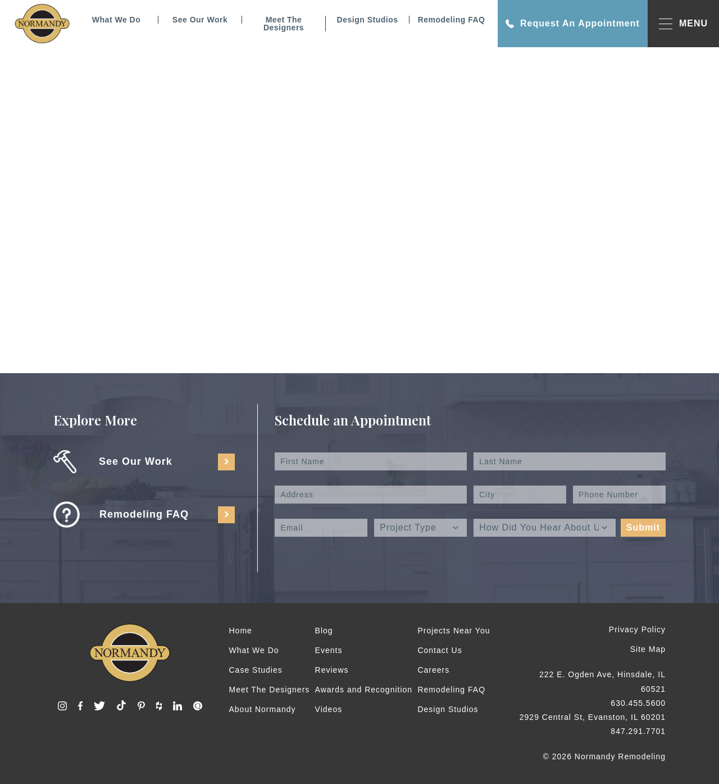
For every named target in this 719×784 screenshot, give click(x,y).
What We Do (116, 20)
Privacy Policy (637, 629)
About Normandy (262, 709)
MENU (683, 24)
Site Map (648, 649)
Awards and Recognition (364, 689)
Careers (433, 669)
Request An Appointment (573, 23)
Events (329, 650)
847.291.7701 (638, 731)
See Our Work (199, 20)
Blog (324, 630)
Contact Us (439, 650)
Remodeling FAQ (451, 20)
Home (240, 630)
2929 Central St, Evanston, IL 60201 (593, 717)
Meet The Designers (283, 23)
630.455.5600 (638, 703)
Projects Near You (453, 630)
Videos (329, 709)
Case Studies (256, 669)
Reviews (332, 669)
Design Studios (367, 20)
